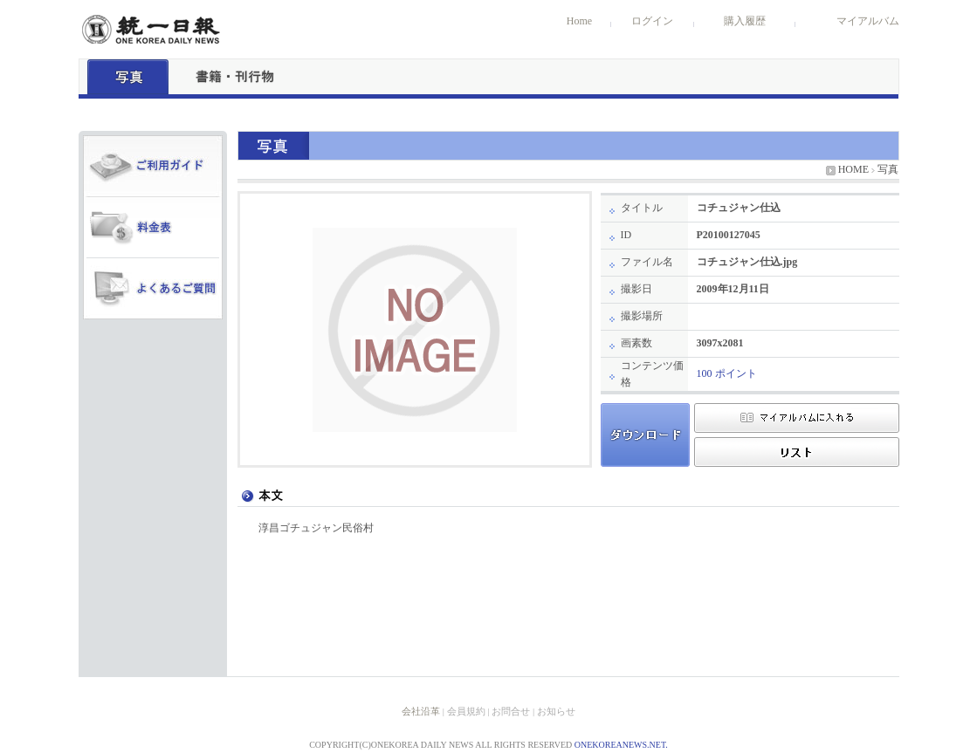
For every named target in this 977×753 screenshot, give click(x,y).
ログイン (652, 21)
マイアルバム (867, 21)
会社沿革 (421, 711)
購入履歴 (745, 21)
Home (579, 21)
